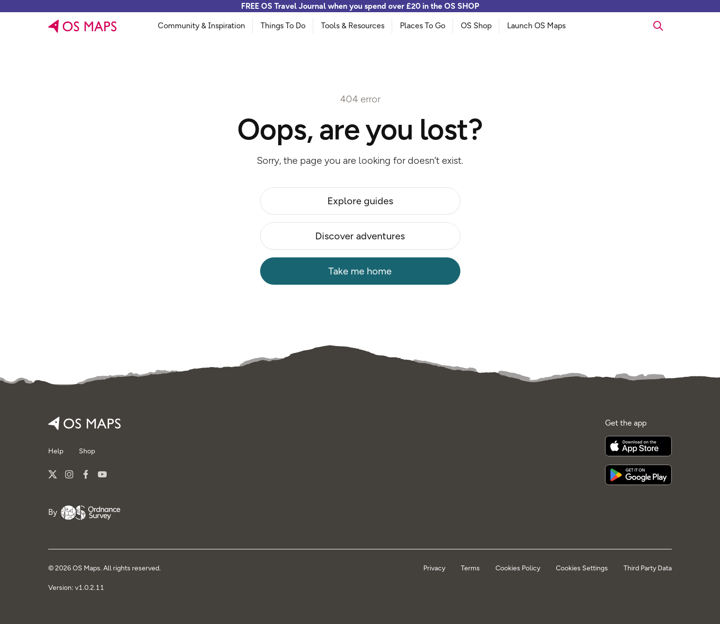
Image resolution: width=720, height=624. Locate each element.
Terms (470, 568)
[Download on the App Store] (638, 446)
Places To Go (422, 25)
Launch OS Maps (536, 25)
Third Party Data (648, 568)
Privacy (434, 568)
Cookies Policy (517, 568)
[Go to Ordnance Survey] (90, 513)
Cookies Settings (582, 568)
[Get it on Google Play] (638, 475)
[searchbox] (631, 26)
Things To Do (283, 25)
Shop (87, 451)
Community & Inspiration (201, 25)
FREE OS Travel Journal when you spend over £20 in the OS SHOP (360, 6)
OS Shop (476, 25)
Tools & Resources (352, 25)
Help (55, 451)
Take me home (360, 271)
